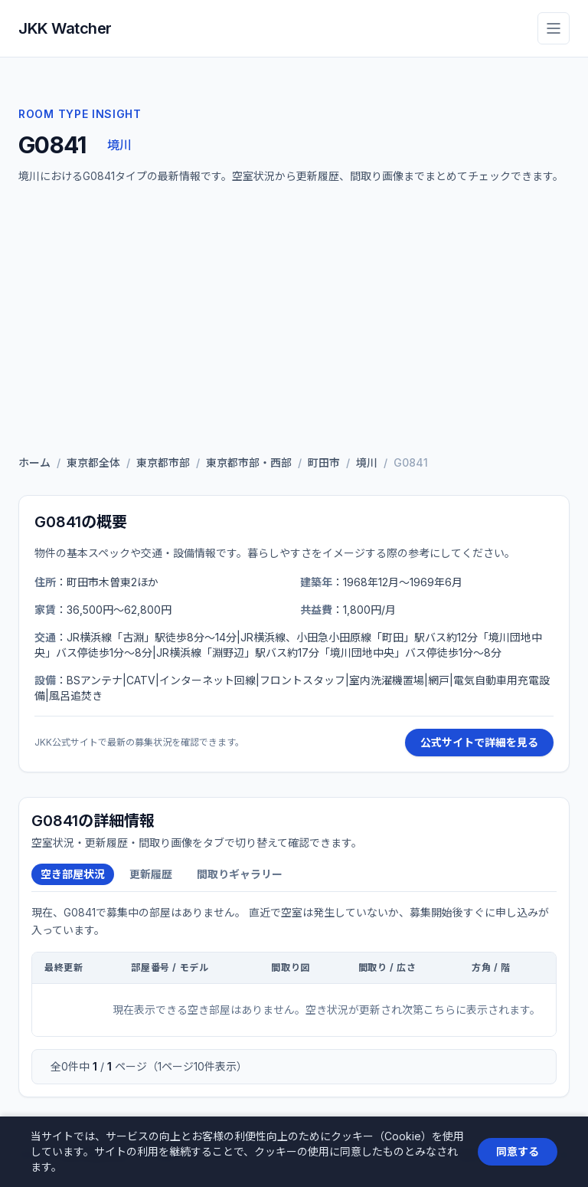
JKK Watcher (65, 28)
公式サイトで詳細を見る (479, 742)
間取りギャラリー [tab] (240, 873)
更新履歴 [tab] (150, 873)
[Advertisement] (294, 323)
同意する (517, 1151)
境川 (119, 144)
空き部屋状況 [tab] (73, 873)
